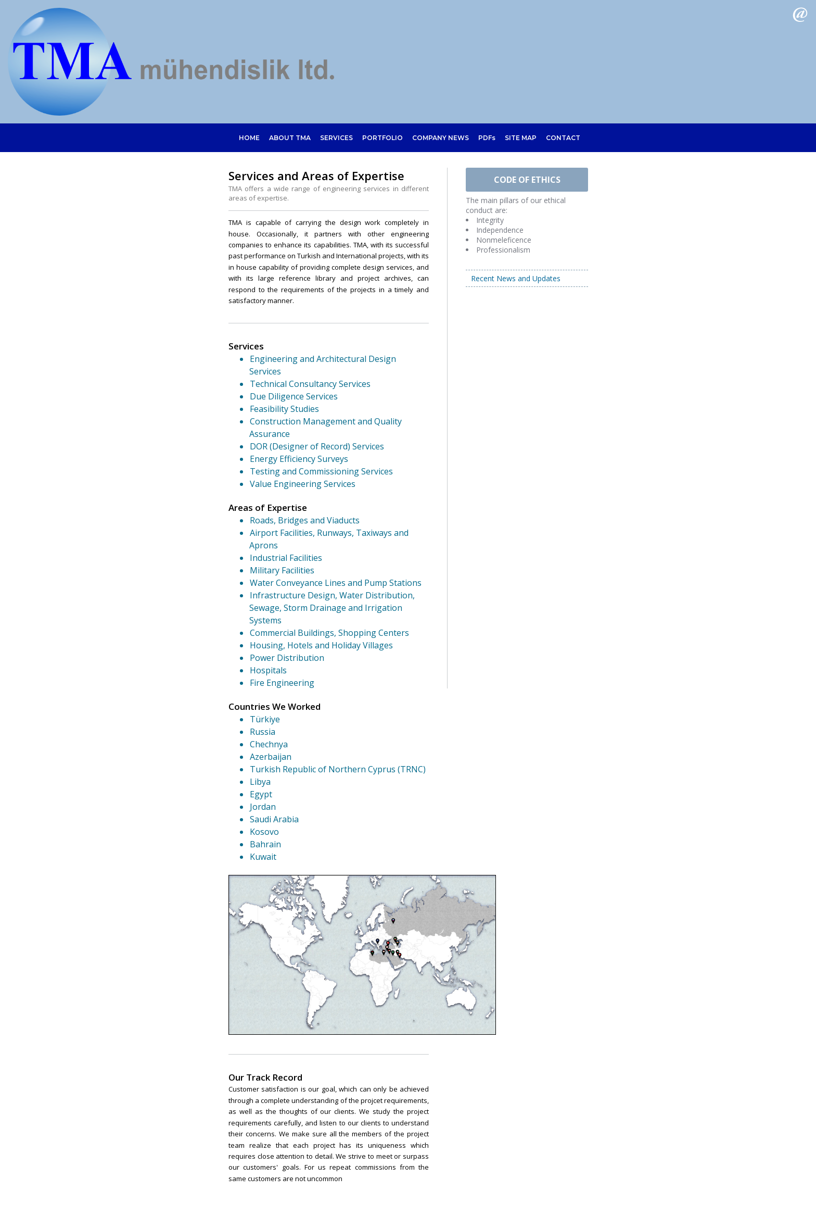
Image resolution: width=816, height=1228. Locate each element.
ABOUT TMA (289, 138)
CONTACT (564, 138)
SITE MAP (522, 138)
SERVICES (336, 138)
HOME (247, 138)
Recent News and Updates (515, 278)
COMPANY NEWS (440, 138)
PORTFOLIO (382, 138)
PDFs (487, 138)
